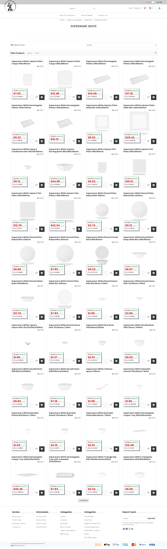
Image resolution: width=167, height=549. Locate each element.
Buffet (86, 534)
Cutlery (63, 516)
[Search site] (94, 8)
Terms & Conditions (147, 523)
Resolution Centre (18, 523)
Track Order (16, 520)
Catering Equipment (91, 527)
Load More (83, 500)
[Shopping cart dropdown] (151, 8)
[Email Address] (134, 518)
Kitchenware (89, 516)
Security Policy (41, 527)
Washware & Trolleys (92, 530)
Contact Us (102, 15)
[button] (145, 8)
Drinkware (64, 523)
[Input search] (83, 8)
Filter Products (18, 53)
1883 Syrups (64, 534)
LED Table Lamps (90, 537)
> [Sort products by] (120, 45)
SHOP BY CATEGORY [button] (67, 15)
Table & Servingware (68, 530)
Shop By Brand (86, 15)
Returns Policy (41, 523)
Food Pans (88, 520)
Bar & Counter (65, 527)
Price (37, 53)
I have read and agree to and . (137, 524)
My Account (16, 516)
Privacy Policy (41, 520)
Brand (29, 53)
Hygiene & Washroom (92, 523)
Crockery (63, 520)
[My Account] (158, 8)
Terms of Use (41, 516)
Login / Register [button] (135, 8)
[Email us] (124, 529)
